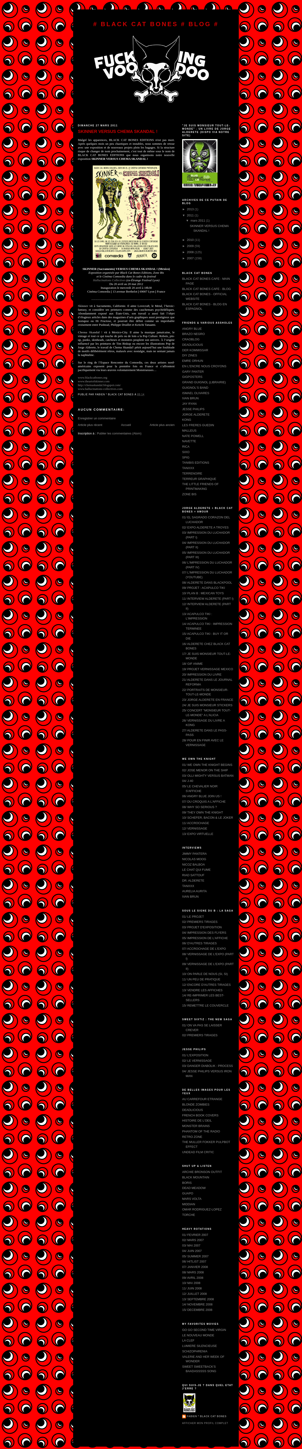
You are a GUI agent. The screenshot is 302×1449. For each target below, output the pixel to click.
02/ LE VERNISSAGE (197, 1060)
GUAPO (187, 1193)
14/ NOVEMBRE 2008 (197, 1304)
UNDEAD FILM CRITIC (198, 1152)
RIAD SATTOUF (193, 875)
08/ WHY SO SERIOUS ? (199, 807)
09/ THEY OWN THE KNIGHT (202, 812)
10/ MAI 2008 (191, 1283)
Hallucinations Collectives (109, 280)
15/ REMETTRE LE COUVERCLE (205, 1005)
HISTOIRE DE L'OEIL (197, 1120)
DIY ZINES (189, 355)
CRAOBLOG (191, 339)
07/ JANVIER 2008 (195, 1267)
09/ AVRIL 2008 (192, 1278)
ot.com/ (99, 385)
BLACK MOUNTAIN (195, 1177)
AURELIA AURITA (194, 891)
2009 (191, 246)
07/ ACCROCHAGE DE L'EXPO (204, 948)
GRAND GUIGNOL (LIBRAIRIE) (204, 382)
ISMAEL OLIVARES (195, 393)
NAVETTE (189, 441)
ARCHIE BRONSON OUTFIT (202, 1172)
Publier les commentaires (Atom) (119, 433)
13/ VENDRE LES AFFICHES (202, 990)
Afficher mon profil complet (205, 1423)
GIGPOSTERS (192, 377)
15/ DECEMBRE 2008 (197, 1310)
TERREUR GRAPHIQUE (199, 479)
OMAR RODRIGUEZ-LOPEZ (202, 1209)
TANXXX (188, 468)
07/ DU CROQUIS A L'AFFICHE (204, 801)
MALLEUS (189, 430)
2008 (191, 252)
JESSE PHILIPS (193, 409)
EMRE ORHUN (192, 361)
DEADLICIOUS (192, 345)
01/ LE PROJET (193, 916)
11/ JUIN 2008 (192, 1288)
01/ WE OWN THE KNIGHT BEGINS (207, 765)
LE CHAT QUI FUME (196, 869)
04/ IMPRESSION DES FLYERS (204, 932)
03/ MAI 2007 (191, 1245)
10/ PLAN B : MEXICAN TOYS (203, 593)
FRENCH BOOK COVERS (200, 1115)
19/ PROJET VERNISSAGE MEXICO (207, 669)
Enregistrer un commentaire (97, 418)
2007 (191, 258)
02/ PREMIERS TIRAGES (200, 922)
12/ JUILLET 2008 (194, 1294)
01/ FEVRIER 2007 (195, 1235)
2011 (191, 215)
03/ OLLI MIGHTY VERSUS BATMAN (208, 775)
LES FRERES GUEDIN (198, 425)
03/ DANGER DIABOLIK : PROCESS (207, 1066)
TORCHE (188, 1215)
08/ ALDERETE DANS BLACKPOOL (207, 582)
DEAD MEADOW (194, 1188)
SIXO (185, 452)
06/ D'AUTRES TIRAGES (199, 943)
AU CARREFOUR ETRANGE (202, 1099)
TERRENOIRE (192, 473)
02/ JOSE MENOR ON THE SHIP (205, 770)
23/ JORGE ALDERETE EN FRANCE (207, 700)
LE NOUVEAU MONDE (198, 1335)
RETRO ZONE (192, 1137)
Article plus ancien (162, 425)
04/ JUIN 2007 (192, 1251)
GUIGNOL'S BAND (195, 387)
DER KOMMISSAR (195, 350)
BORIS (187, 1183)
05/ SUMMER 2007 (195, 1256)
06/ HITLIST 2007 (194, 1261)
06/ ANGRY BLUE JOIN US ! (201, 796)
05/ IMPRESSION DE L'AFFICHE (205, 938)
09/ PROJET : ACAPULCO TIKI (203, 588)
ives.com (100, 389)
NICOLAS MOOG (194, 859)
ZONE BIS (189, 494)
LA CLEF (188, 1340)
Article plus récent (90, 425)
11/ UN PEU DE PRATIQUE (201, 979)
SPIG (185, 457)
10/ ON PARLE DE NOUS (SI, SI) (205, 974)
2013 (191, 209)
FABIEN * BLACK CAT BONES (206, 1416)
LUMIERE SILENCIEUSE (199, 1346)
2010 (191, 240)
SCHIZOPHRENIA (194, 1351)
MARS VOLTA (191, 1199)
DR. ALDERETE (193, 880)
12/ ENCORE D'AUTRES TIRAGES (206, 985)
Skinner (83, 306)
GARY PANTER (193, 371)
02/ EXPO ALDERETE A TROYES (205, 527)
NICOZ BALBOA (193, 864)
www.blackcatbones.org (92, 377)
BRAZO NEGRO (193, 334)
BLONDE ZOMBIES (196, 1104)
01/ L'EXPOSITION (195, 1055)
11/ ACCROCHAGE (195, 823)
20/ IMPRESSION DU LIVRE (202, 674)
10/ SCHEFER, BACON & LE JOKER (207, 817)
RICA (185, 446)
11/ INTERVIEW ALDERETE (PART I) (208, 598)
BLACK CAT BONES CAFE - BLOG (206, 289)
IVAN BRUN (190, 398)
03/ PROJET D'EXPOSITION (202, 927)
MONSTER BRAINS (196, 1126)
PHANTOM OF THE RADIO (201, 1131)
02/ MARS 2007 (193, 1240)
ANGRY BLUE (192, 328)
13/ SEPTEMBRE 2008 (198, 1299)
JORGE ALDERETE (196, 414)
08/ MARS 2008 (193, 1272)
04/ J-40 (187, 781)
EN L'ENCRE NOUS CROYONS (204, 366)
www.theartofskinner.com (93, 381)
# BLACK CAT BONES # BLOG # (156, 24)
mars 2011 (198, 220)
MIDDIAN (188, 1204)
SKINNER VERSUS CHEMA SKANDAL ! (118, 131)
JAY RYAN (189, 403)
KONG (186, 419)
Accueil (126, 425)
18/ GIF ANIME (192, 663)
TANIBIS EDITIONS (195, 462)
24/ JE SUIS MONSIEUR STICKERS (207, 705)
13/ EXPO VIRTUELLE (197, 834)
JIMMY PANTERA (194, 853)
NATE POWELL (193, 436)
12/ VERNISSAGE (194, 828)
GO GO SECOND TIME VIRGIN (204, 1330)
